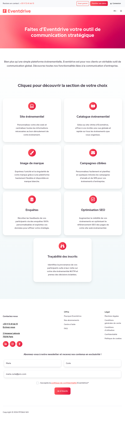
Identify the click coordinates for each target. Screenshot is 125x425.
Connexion (115, 3)
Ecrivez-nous (9, 327)
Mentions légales (112, 316)
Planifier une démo (99, 3)
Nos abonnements (71, 320)
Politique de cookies (113, 338)
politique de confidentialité (64, 383)
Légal (107, 312)
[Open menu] (121, 11)
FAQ (66, 328)
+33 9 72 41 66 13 (27, 3)
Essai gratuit (83, 3)
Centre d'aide (69, 324)
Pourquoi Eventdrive (72, 316)
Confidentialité (111, 334)
